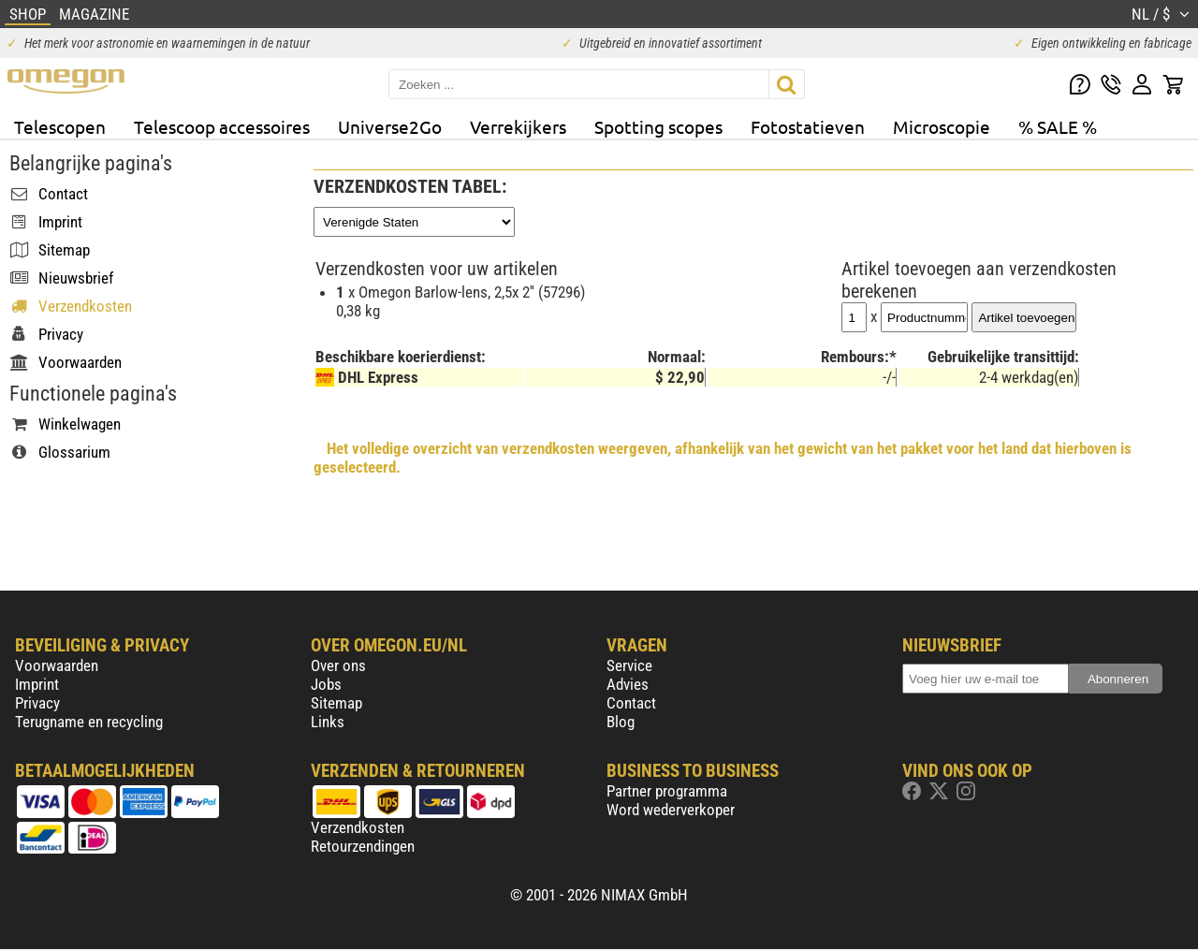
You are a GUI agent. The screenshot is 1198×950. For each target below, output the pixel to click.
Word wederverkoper (670, 809)
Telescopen (60, 126)
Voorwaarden (56, 665)
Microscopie (941, 126)
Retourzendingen (363, 846)
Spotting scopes (658, 126)
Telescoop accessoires (222, 126)
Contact (631, 703)
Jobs (326, 684)
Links (327, 721)
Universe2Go (390, 126)
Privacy (37, 703)
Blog (620, 721)
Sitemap (336, 703)
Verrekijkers (518, 126)
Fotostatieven (808, 126)
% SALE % (1057, 126)
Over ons (338, 665)
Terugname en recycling (89, 721)
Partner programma (666, 791)
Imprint (37, 684)
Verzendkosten (357, 827)
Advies (627, 684)
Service (629, 665)
